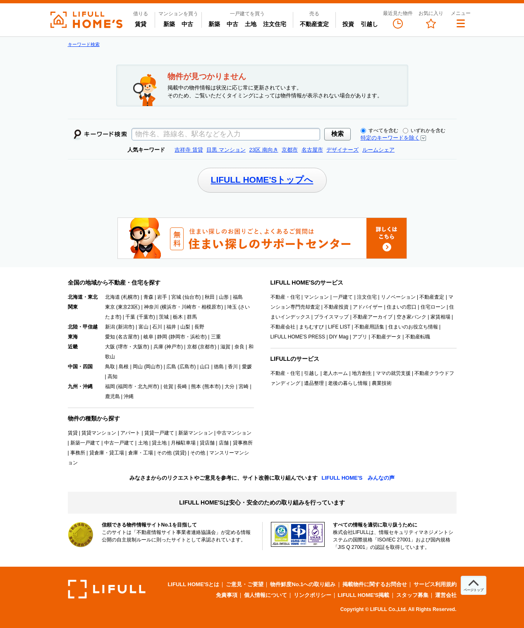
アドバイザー (368, 307)
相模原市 (211, 307)
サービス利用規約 (435, 584)
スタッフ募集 (412, 595)
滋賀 (225, 347)
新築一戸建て (85, 443)
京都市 (207, 347)
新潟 (110, 327)
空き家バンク (411, 317)
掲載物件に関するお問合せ (374, 584)
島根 (124, 367)
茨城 (164, 317)
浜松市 (197, 337)
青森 (148, 297)
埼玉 (232, 307)
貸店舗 (207, 443)
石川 (157, 327)
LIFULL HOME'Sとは (193, 584)
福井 (171, 327)
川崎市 (189, 307)
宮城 (176, 297)
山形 (224, 297)
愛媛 (247, 367)
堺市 (123, 347)
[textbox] (226, 134)
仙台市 (191, 297)
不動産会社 (282, 327)
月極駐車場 (183, 443)
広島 (171, 367)
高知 (112, 376)
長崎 (182, 386)
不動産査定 (314, 24)
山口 (205, 367)
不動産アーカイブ (372, 317)
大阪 (110, 347)
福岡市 (125, 386)
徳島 (219, 367)
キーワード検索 (84, 44)
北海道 (112, 297)
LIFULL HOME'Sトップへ (262, 179)
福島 (238, 297)
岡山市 (153, 367)
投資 (348, 24)
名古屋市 (128, 337)
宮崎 (244, 386)
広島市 (186, 367)
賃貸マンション (98, 433)
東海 (73, 337)
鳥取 (110, 367)
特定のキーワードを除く (390, 138)
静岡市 (177, 337)
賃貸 (140, 24)
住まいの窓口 (401, 307)
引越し (369, 24)
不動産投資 (336, 307)
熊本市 (211, 386)
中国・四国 (80, 367)
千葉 (130, 317)
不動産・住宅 (285, 297)
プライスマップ (331, 317)
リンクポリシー (312, 595)
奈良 (239, 347)
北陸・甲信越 (83, 327)
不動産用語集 (369, 327)
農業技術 (382, 383)
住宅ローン (433, 307)
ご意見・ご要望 (244, 584)
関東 (73, 307)
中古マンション (234, 433)
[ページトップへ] (473, 585)
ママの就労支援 (393, 373)
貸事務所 (243, 443)
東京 (110, 307)
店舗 (224, 443)
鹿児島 (112, 396)
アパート (130, 433)
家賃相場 (440, 317)
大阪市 (140, 347)
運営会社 (446, 595)
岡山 (138, 367)
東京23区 (128, 307)
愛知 (110, 337)
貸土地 (159, 443)
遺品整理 (314, 383)
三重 (216, 337)
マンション (316, 297)
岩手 (162, 297)
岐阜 (148, 337)
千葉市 (146, 317)
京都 (192, 347)
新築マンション (195, 433)
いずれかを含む (424, 130)
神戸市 (173, 347)
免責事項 (226, 595)
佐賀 (168, 386)
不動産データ (386, 337)
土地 (250, 24)
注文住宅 (274, 24)
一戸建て (343, 297)
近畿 (73, 347)
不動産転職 (417, 337)
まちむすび (311, 327)
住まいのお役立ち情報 (413, 327)
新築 (170, 23)
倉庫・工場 (140, 453)
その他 (197, 453)
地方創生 (362, 373)
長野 (199, 327)
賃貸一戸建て (159, 433)
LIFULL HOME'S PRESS (297, 337)
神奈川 (151, 307)
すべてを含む (379, 130)
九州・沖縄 (80, 386)
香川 (233, 367)
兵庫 (158, 347)
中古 (189, 23)
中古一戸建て (119, 443)
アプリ (359, 337)
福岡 (110, 386)
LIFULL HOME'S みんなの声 (358, 478)
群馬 (192, 317)
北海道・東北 (83, 297)
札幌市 (130, 297)
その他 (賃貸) (171, 453)
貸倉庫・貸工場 (106, 453)
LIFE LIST (339, 327)
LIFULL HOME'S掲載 (364, 595)
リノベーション (398, 297)
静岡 (162, 337)
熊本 (196, 386)
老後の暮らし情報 (348, 383)
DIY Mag (338, 337)
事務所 (77, 453)
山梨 (185, 327)
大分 (229, 386)
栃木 (178, 317)
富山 (143, 327)
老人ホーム (335, 373)
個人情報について (265, 595)
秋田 (210, 297)
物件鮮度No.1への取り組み (302, 584)
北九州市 (148, 386)
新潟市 (125, 327)
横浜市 (169, 307)
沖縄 (129, 396)
